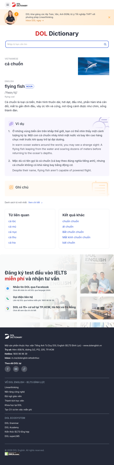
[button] (57, 93)
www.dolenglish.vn (92, 345)
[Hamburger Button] (8, 5)
